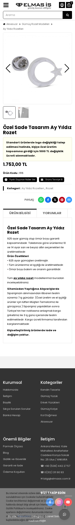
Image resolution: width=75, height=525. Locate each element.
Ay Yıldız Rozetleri (13, 29)
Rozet (49, 188)
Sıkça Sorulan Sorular (17, 409)
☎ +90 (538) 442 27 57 (55, 466)
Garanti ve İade (13, 465)
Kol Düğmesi (49, 415)
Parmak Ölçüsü (13, 446)
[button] (8, 68)
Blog (6, 453)
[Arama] (67, 15)
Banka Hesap (11, 415)
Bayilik (7, 402)
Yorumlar (52, 213)
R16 (21, 173)
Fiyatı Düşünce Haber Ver (20, 179)
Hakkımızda (10, 390)
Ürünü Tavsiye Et (52, 179)
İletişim (7, 396)
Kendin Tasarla (50, 390)
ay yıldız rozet (23, 278)
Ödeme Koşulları (14, 472)
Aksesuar (12, 24)
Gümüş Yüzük (49, 396)
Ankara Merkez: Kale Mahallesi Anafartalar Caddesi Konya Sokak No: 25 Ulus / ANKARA (55, 452)
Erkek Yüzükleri (50, 402)
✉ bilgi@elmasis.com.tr (56, 479)
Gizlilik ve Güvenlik (14, 459)
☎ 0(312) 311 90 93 (52, 472)
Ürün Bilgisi (20, 213)
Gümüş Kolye (49, 409)
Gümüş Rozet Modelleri (35, 24)
